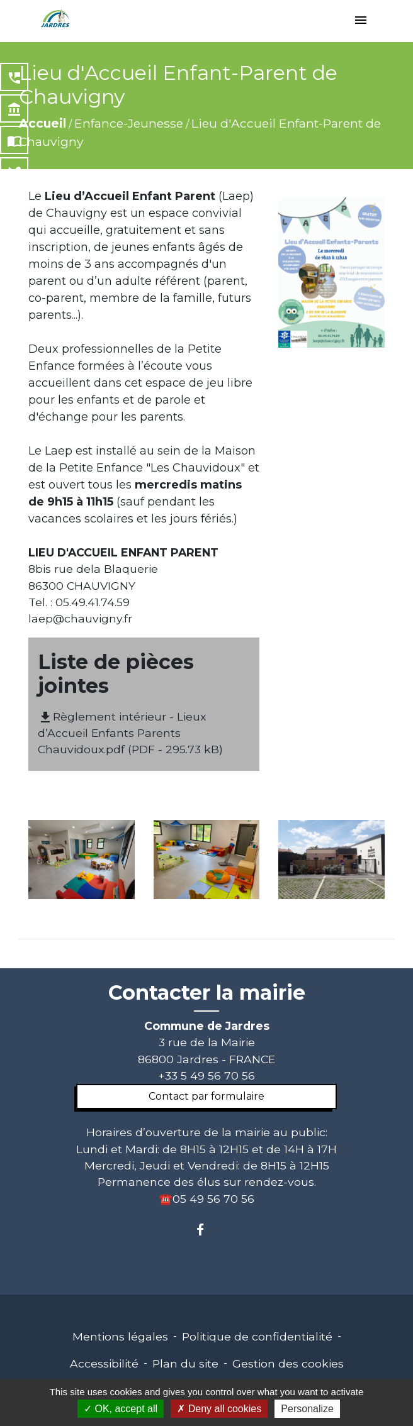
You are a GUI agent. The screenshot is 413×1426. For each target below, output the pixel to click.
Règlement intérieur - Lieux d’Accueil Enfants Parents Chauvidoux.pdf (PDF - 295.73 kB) (130, 733)
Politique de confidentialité (257, 1336)
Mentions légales (120, 1336)
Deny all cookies (219, 1408)
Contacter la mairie (206, 993)
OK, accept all (120, 1408)
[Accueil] (55, 18)
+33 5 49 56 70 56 (206, 1075)
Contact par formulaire (206, 1096)
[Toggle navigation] (360, 21)
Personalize (307, 1408)
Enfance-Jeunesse (128, 123)
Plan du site (185, 1363)
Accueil (42, 123)
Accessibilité (104, 1363)
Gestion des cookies (288, 1363)
